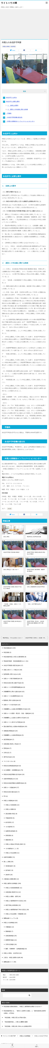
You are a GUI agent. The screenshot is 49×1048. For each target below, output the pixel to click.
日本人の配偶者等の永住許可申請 (36, 586)
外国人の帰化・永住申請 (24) (13, 953)
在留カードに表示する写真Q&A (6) (14, 722)
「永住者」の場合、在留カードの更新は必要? (12, 604)
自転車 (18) (9, 874)
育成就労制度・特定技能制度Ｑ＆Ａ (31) (16, 661)
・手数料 (8, 113)
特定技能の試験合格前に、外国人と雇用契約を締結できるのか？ (23, 1006)
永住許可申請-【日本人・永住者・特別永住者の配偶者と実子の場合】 (36, 623)
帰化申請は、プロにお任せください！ (13, 638)
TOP (9, 1036)
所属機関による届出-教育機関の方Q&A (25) (17, 709)
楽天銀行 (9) (9, 870)
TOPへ (36, 1045)
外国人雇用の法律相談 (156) (12, 883)
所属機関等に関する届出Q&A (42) (14, 691)
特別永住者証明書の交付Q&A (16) (14, 774)
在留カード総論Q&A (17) (11, 787)
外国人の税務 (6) (11, 809)
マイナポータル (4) (9, 761)
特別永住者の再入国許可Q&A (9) (14, 683)
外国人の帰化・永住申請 (9, 46)
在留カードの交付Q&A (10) (12, 704)
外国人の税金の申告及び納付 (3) (15, 844)
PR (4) (6, 796)
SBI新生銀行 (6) (10, 866)
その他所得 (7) (10, 826)
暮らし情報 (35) (8, 861)
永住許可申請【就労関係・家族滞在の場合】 (36, 570)
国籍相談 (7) (9, 931)
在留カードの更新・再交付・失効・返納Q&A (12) (19, 713)
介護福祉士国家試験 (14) (11, 879)
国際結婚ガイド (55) (10, 962)
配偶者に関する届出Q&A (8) (12, 700)
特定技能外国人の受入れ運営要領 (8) (15, 656)
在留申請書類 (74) (9, 857)
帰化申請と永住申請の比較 (34, 536)
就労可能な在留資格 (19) (13, 905)
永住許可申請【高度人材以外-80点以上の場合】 (36, 553)
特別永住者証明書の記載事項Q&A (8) (15, 783)
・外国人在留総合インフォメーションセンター (20, 121)
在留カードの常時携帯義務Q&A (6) (14, 687)
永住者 (9, 508)
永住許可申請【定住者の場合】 (11, 552)
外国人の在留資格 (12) (12, 805)
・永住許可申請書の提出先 (14, 117)
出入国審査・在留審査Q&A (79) (13, 770)
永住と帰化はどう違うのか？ (11, 569)
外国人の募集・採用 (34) (13, 896)
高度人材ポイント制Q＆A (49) (13, 670)
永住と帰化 (6, 536)
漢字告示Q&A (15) (9, 757)
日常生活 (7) (7, 752)
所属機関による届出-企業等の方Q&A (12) (16, 717)
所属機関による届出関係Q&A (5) (14, 735)
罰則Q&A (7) (7, 748)
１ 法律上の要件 (12, 105)
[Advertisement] (24, 23)
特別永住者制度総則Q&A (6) (12, 765)
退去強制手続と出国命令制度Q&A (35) (15, 726)
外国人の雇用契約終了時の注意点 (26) (17, 909)
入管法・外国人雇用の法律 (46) (13, 957)
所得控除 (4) (9, 835)
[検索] (17, 995)
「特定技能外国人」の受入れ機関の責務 (16, 1022)
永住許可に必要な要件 (13, 101)
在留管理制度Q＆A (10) (11, 779)
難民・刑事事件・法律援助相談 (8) (16, 948)
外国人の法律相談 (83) (10, 922)
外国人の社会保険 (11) (12, 853)
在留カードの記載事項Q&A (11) (13, 696)
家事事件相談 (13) (11, 940)
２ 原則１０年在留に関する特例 (17, 109)
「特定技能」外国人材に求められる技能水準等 (18, 1026)
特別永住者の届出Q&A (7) (11, 792)
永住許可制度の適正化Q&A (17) (13, 665)
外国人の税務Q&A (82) (11, 800)
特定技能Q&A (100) (10, 648)
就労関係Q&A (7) (9, 739)
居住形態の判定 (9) (11, 813)
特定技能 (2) (7, 652)
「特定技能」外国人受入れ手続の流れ (15, 1017)
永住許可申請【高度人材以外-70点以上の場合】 (12, 587)
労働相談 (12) (10, 927)
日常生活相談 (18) (11, 944)
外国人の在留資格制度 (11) (14, 888)
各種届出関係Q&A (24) (11, 731)
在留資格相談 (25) (11, 935)
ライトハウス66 (9, 2)
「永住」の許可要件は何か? (34, 604)
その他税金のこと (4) (12, 848)
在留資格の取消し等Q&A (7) (12, 744)
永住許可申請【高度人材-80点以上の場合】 (12, 622)
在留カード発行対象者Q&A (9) (13, 678)
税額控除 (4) (9, 840)
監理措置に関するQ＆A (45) (12, 674)
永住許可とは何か (11, 97)
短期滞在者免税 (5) (11, 831)
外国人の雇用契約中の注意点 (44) (16, 901)
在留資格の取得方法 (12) (13, 892)
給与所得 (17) (10, 822)
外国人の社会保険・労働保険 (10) (16, 914)
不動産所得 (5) (10, 818)
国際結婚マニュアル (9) (11, 918)
